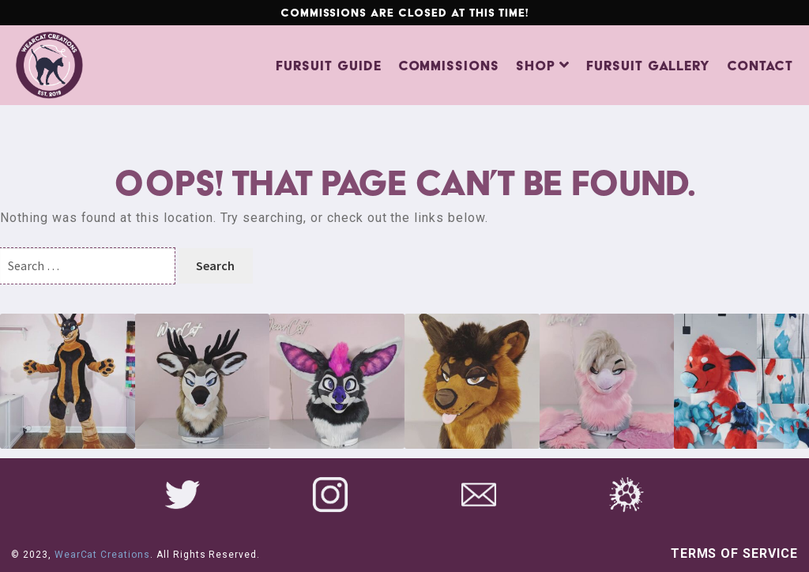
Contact (760, 65)
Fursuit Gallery (648, 65)
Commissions (449, 65)
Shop (535, 65)
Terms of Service (734, 553)
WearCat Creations (102, 554)
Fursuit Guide (328, 65)
